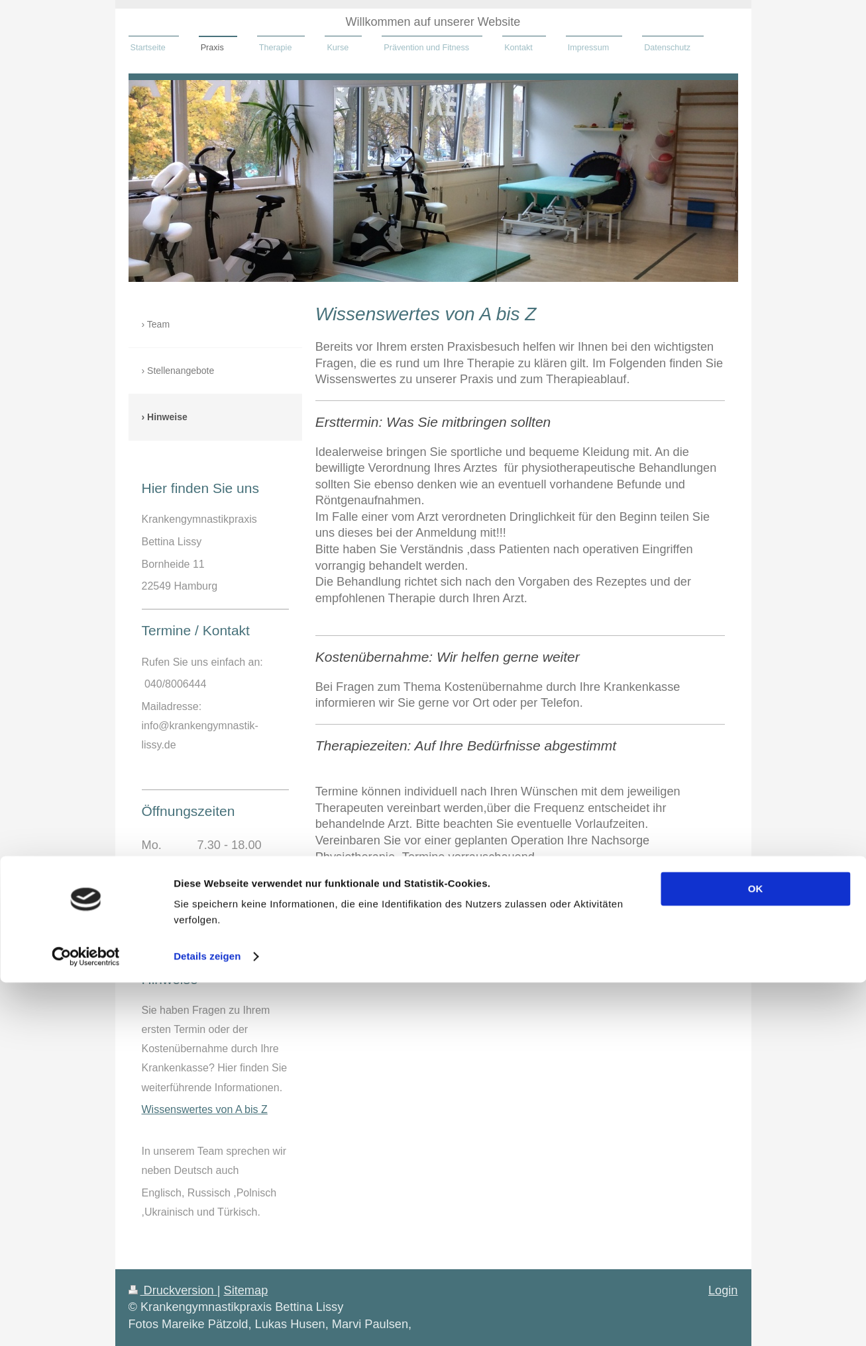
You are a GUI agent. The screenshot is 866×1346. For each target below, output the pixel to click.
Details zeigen (207, 1319)
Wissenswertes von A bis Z (205, 1109)
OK (755, 1252)
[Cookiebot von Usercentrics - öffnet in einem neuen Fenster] (86, 1320)
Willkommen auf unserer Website (433, 21)
